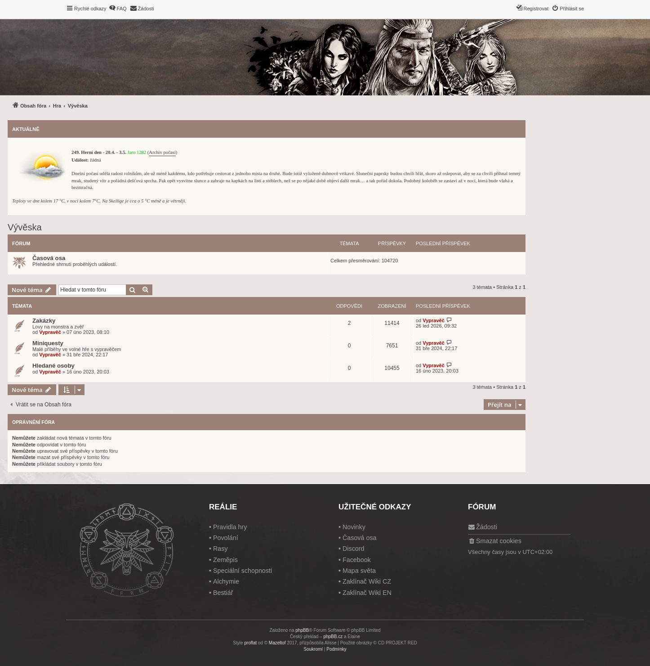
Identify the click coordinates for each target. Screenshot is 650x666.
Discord (353, 548)
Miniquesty (47, 343)
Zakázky (43, 320)
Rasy (220, 548)
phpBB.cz (333, 636)
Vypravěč (50, 332)
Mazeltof (277, 642)
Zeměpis (225, 559)
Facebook (357, 559)
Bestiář (223, 592)
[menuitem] (118, 8)
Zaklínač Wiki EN (367, 592)
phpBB (302, 630)
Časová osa (48, 258)
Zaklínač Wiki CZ (367, 581)
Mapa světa (359, 570)
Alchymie (226, 581)
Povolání (225, 537)
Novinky (354, 527)
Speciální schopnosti (242, 570)
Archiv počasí (162, 152)
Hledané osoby (53, 365)
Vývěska (25, 227)
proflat (250, 642)
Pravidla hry (230, 527)
